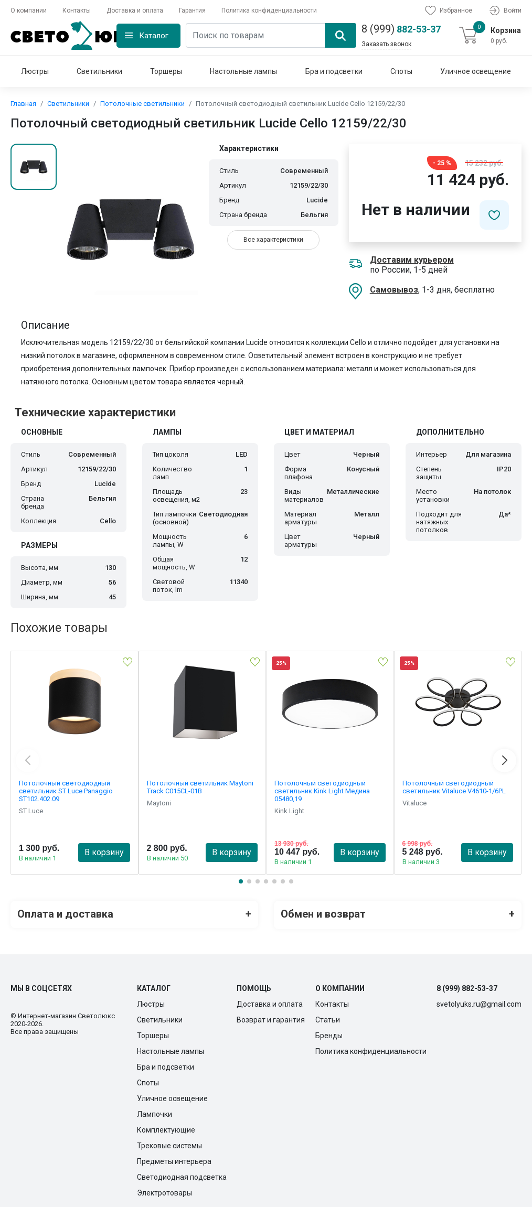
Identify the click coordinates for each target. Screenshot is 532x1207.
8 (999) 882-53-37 (467, 986)
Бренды (329, 1033)
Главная (23, 103)
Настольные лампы (243, 71)
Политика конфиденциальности (269, 10)
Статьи (327, 1018)
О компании (28, 10)
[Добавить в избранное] (494, 215)
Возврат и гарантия (271, 1018)
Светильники (99, 71)
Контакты (76, 10)
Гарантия (192, 10)
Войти (505, 10)
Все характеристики (273, 239)
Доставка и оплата (135, 10)
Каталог (153, 35)
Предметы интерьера (174, 1159)
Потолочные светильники (142, 103)
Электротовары (164, 1191)
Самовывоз (394, 290)
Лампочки (154, 1112)
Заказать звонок (386, 44)
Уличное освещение (475, 71)
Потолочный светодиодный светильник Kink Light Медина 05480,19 (322, 791)
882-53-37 (401, 29)
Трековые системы (169, 1143)
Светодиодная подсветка (182, 1175)
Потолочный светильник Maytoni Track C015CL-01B (200, 787)
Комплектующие (166, 1128)
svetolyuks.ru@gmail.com (479, 1002)
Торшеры (166, 71)
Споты (401, 71)
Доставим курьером (412, 260)
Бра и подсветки (334, 71)
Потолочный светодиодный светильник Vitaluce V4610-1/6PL (454, 787)
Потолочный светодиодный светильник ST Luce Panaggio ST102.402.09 (66, 791)
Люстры (35, 71)
